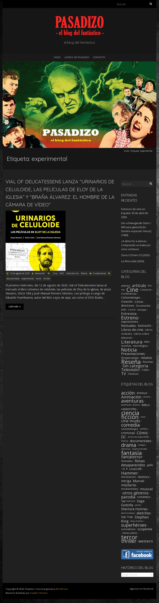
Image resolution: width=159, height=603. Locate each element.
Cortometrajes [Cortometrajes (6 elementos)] (130, 297)
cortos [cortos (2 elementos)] (144, 428)
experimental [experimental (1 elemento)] (139, 448)
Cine (55, 273)
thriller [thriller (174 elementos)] (128, 541)
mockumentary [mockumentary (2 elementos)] (129, 489)
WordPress (61, 588)
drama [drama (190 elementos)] (128, 444)
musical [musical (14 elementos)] (146, 489)
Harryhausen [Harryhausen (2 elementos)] (128, 477)
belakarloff (40, 273)
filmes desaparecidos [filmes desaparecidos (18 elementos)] (133, 463)
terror (38, 278)
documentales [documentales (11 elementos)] (140, 441)
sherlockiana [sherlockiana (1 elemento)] (128, 513)
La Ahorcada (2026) (132, 261)
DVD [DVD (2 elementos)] (123, 309)
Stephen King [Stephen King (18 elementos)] (135, 519)
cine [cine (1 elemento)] (143, 416)
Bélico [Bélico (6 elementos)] (146, 405)
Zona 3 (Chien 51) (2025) (135, 255)
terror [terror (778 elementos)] (129, 537)
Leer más (15, 307)
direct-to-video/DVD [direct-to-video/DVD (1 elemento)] (138, 436)
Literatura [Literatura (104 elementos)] (131, 342)
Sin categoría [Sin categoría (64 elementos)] (135, 366)
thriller (46, 278)
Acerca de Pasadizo (76, 57)
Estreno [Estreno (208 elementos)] (129, 317)
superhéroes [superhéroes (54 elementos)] (133, 525)
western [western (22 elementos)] (145, 540)
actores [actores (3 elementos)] (125, 285)
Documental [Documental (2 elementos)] (143, 305)
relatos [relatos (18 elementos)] (146, 357)
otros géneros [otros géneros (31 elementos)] (136, 493)
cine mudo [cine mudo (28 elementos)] (130, 420)
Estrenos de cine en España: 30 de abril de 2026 (134, 213)
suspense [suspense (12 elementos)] (145, 529)
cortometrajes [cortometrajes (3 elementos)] (129, 429)
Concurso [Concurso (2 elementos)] (146, 289)
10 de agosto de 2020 (19, 273)
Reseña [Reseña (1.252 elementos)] (131, 362)
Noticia (84, 273)
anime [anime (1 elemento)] (146, 396)
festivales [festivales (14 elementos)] (128, 325)
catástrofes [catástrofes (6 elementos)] (129, 409)
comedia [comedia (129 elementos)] (130, 425)
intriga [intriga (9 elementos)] (126, 481)
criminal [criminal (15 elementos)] (128, 432)
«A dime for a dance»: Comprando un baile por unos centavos (136, 245)
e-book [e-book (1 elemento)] (132, 309)
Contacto (99, 57)
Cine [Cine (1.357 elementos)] (132, 290)
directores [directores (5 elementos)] (127, 305)
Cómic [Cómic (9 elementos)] (139, 302)
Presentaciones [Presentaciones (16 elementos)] (133, 353)
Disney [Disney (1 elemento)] (124, 440)
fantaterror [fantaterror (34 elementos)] (131, 457)
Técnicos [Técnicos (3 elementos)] (133, 374)
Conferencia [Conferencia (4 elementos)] (128, 293)
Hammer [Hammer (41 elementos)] (129, 473)
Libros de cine (72, 273)
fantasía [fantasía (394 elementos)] (131, 453)
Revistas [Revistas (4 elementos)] (148, 362)
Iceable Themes (38, 592)
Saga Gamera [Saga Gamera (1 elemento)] (128, 501)
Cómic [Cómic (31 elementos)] (142, 432)
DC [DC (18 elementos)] (123, 436)
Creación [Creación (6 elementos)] (127, 301)
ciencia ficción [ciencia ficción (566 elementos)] (130, 415)
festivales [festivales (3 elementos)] (127, 461)
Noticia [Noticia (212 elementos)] (129, 349)
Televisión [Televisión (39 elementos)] (130, 369)
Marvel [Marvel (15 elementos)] (138, 481)
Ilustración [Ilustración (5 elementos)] (144, 325)
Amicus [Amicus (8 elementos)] (142, 393)
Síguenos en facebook (141, 588)
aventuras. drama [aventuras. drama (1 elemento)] (130, 404)
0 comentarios (99, 273)
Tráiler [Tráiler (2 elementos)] (145, 369)
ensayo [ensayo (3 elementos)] (142, 309)
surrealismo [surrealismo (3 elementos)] (128, 529)
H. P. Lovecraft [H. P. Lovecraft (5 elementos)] (132, 469)
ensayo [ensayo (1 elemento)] (141, 444)
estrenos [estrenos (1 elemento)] (125, 448)
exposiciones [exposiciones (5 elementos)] (129, 321)
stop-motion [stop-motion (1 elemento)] (137, 521)
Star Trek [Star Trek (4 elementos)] (127, 517)
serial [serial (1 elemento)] (138, 505)
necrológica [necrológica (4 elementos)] (140, 345)
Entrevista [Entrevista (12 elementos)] (128, 313)
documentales (13, 278)
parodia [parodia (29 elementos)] (128, 497)
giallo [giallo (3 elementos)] (150, 465)
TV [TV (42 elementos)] (123, 373)
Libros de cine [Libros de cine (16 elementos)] (132, 329)
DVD (61, 273)
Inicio (57, 57)
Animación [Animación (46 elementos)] (131, 397)
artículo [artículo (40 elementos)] (139, 285)
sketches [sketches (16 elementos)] (144, 513)
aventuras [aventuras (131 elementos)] (132, 401)
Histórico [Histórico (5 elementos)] (143, 477)
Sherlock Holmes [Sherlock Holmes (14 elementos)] (134, 509)
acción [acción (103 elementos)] (128, 393)
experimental (28, 278)
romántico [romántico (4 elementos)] (143, 497)
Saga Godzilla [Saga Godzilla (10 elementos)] (132, 503)
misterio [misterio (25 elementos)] (128, 484)
